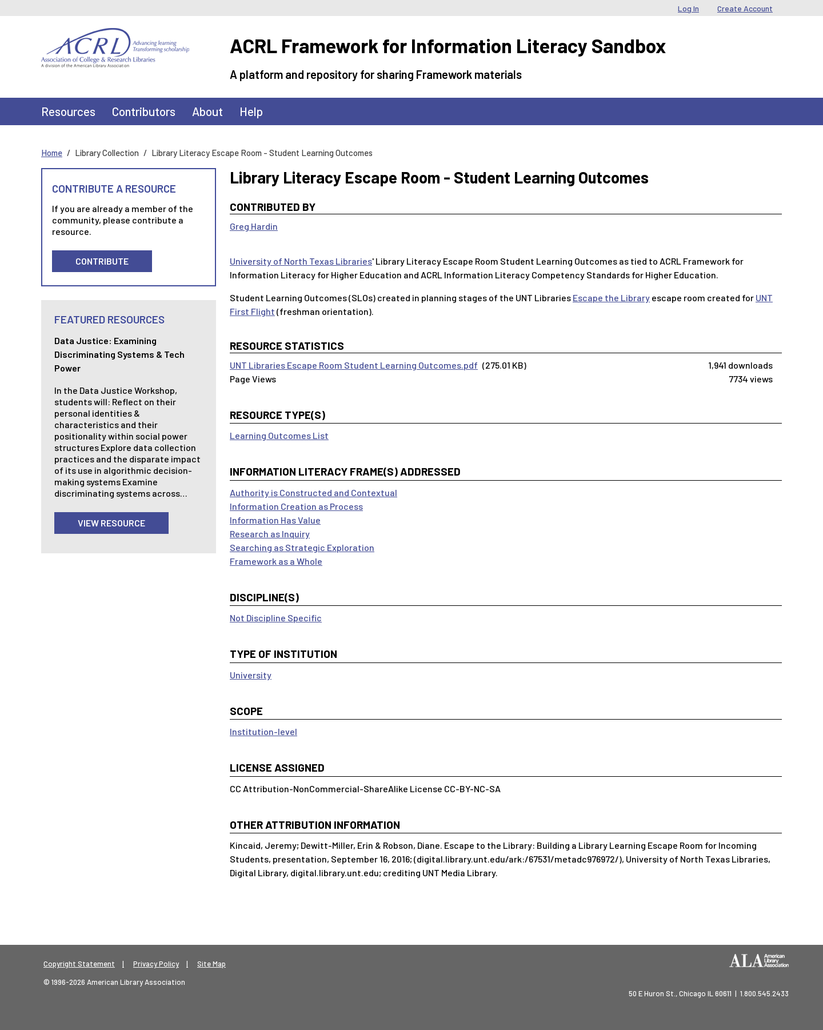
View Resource (111, 522)
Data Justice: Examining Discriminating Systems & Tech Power (119, 354)
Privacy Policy (156, 963)
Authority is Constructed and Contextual (313, 492)
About (207, 111)
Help (251, 111)
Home (51, 152)
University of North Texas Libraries (301, 260)
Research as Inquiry (270, 533)
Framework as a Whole (276, 561)
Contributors (143, 111)
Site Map (211, 963)
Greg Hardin (254, 226)
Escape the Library (611, 297)
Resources (68, 111)
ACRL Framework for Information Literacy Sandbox (448, 45)
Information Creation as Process (296, 506)
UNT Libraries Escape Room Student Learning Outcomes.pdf (354, 365)
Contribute (102, 260)
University (250, 674)
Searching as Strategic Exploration (302, 547)
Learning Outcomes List (279, 435)
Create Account (745, 8)
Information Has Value (275, 519)
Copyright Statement (79, 963)
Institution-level (263, 731)
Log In (688, 8)
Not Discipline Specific (276, 617)
